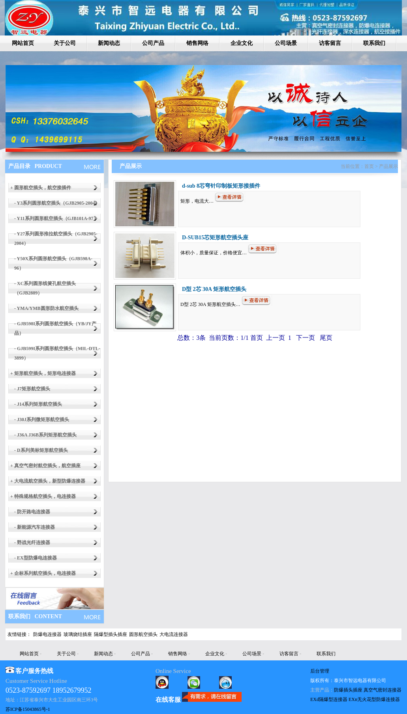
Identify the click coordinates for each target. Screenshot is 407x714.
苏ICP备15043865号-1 (28, 709)
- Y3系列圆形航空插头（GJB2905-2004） (57, 203)
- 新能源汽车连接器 (34, 527)
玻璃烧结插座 (78, 634)
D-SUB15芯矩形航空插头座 (215, 237)
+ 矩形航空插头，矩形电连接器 (43, 373)
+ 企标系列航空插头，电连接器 (43, 573)
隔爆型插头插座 (110, 634)
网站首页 (23, 43)
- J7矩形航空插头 (32, 388)
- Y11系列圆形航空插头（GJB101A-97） (56, 218)
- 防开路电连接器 (32, 512)
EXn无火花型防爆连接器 (374, 699)
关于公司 (65, 43)
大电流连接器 (173, 634)
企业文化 (242, 43)
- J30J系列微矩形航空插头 (41, 419)
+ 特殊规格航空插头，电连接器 (43, 496)
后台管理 (319, 671)
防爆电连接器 (47, 634)
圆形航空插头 (143, 634)
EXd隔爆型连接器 (328, 699)
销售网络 (197, 43)
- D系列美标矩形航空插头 (41, 450)
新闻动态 (109, 43)
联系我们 (374, 43)
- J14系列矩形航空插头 (38, 404)
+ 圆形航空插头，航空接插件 (40, 187)
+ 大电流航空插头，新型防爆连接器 (47, 481)
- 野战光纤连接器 (32, 542)
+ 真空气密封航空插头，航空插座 (45, 465)
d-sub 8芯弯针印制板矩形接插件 (221, 186)
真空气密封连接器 (382, 690)
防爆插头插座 (348, 690)
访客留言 (330, 43)
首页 (256, 337)
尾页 (325, 337)
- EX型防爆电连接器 (35, 558)
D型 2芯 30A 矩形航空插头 (214, 289)
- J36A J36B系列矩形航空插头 (45, 435)
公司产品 (153, 43)
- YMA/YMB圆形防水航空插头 (46, 308)
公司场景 (286, 43)
